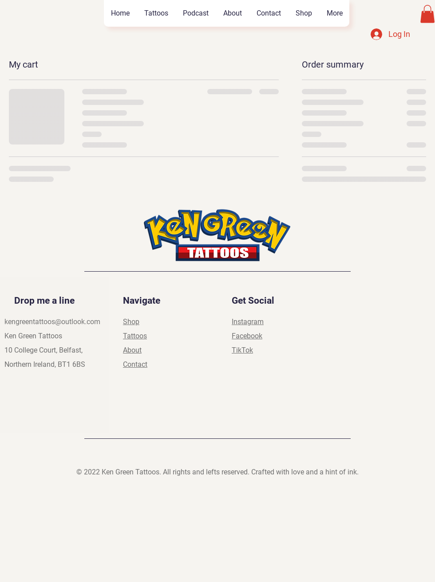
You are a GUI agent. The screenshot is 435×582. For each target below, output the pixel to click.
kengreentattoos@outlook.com (52, 321)
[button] (427, 14)
